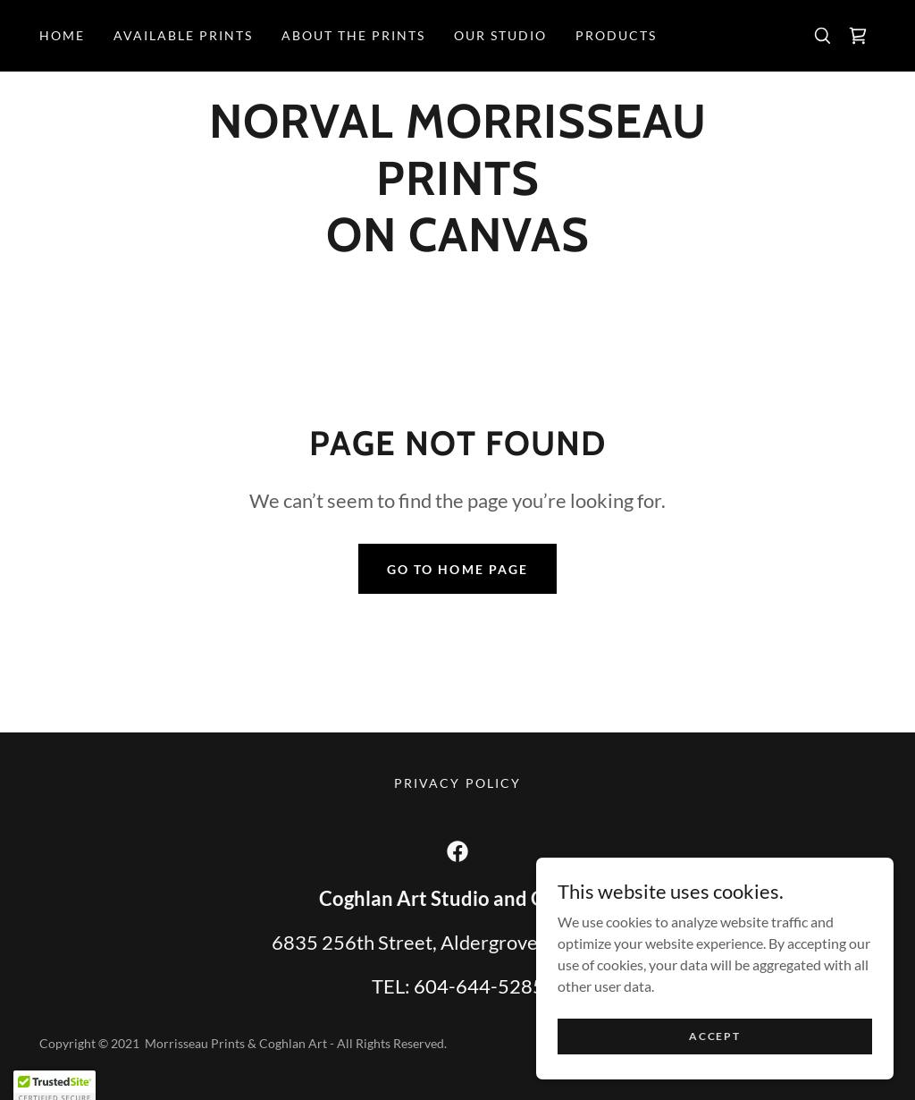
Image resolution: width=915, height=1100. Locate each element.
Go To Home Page (457, 569)
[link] (858, 36)
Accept (714, 1048)
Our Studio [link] (500, 35)
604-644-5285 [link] (479, 986)
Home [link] (62, 35)
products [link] (616, 35)
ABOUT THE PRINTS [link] (353, 35)
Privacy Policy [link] (457, 783)
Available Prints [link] (183, 35)
